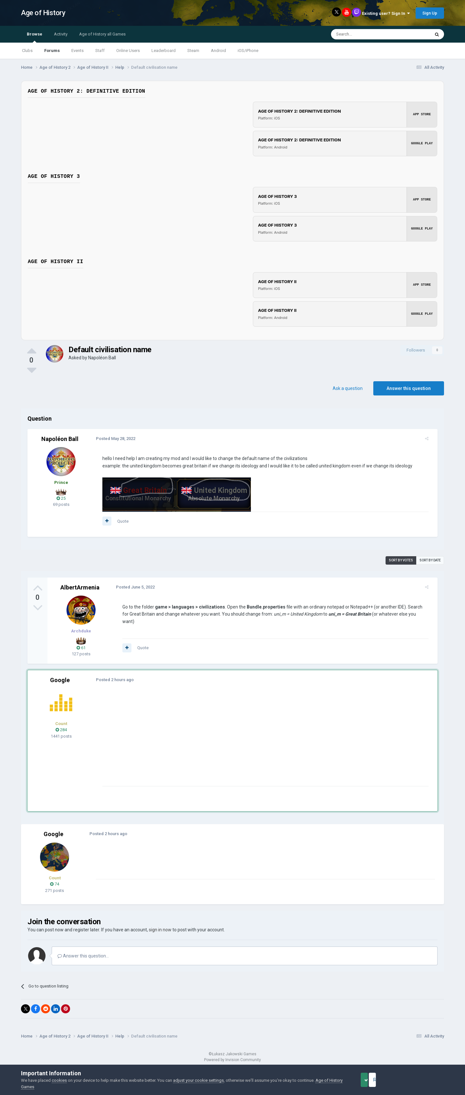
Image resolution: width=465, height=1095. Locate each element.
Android (218, 50)
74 (54, 884)
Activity (60, 34)
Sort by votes (401, 560)
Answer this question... (83, 955)
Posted (111, 438)
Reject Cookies (421, 1079)
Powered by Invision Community (232, 1060)
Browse (34, 37)
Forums (52, 50)
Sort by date (430, 560)
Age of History (43, 13)
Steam (193, 50)
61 (81, 647)
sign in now (160, 929)
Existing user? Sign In (386, 13)
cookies (59, 1080)
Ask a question (348, 388)
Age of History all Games (102, 34)
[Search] (365, 34)
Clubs (27, 50)
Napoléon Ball (102, 357)
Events (77, 50)
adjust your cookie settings (198, 1080)
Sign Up (429, 13)
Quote (119, 521)
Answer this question (409, 388)
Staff (100, 50)
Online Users (128, 50)
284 (61, 729)
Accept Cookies (373, 1079)
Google (60, 680)
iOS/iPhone (248, 50)
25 (61, 498)
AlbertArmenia (79, 587)
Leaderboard (163, 50)
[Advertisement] (216, 741)
